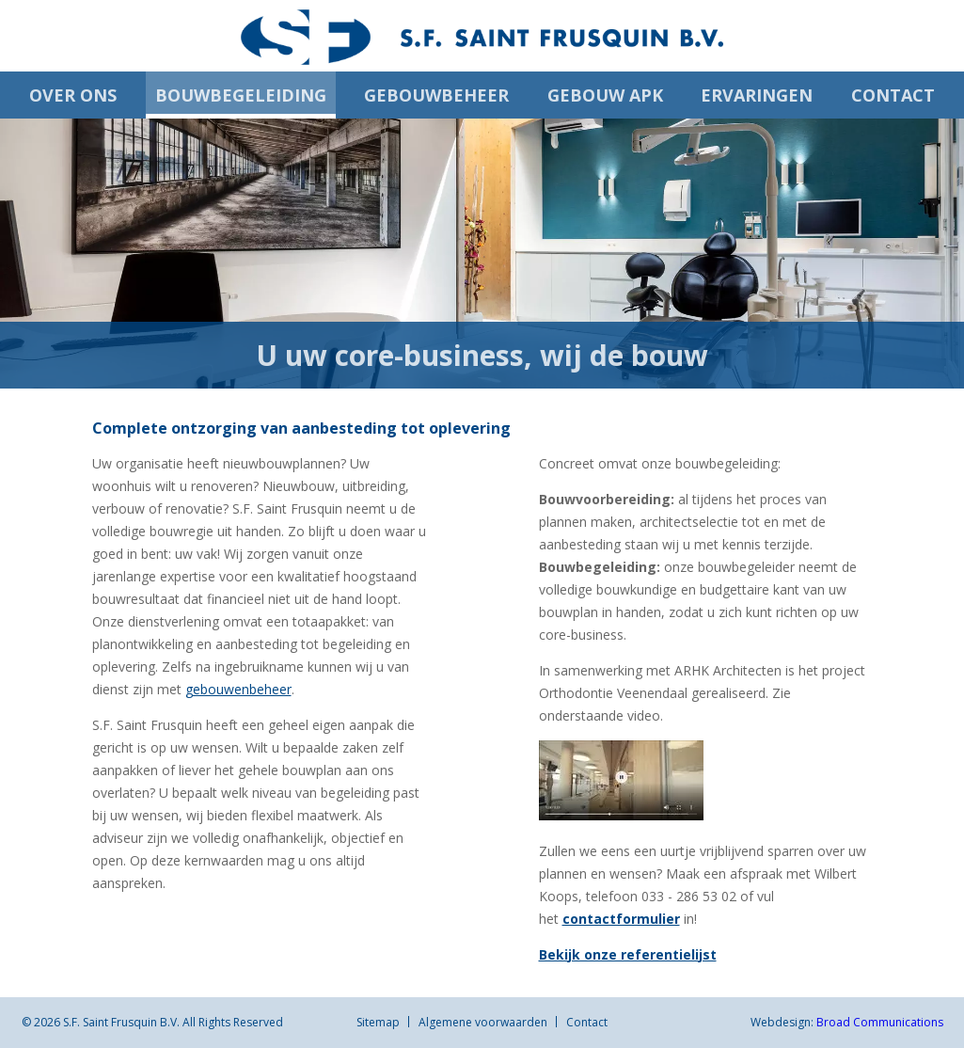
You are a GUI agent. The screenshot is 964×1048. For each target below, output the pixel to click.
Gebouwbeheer (436, 95)
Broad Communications (879, 1022)
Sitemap (378, 1022)
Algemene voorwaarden (483, 1022)
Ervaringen (757, 95)
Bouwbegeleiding (240, 95)
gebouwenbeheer (238, 689)
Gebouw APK (605, 95)
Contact (893, 95)
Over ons (73, 95)
